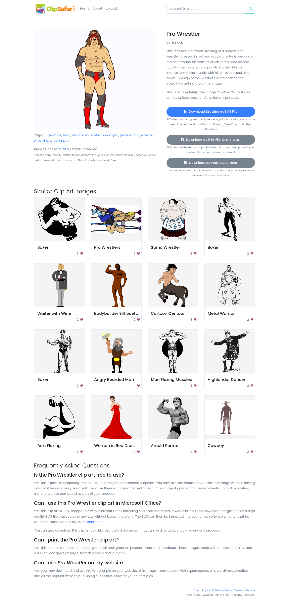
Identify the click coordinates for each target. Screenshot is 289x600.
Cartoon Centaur (168, 313)
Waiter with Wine (54, 313)
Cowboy (216, 445)
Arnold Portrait (165, 445)
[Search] (206, 9)
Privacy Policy (223, 590)
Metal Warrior (221, 313)
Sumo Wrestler (165, 247)
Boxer (42, 247)
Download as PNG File (210, 139)
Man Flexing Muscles (171, 379)
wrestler (147, 135)
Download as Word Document (210, 162)
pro (116, 135)
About (97, 8)
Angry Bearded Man (114, 379)
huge (48, 135)
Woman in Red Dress (115, 445)
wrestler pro (59, 140)
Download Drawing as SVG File (210, 111)
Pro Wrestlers (107, 247)
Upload (111, 8)
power (107, 135)
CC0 (62, 149)
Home (85, 8)
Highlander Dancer (226, 379)
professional (129, 135)
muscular (92, 135)
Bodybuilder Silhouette (116, 313)
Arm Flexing (49, 445)
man (67, 135)
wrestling (41, 140)
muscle (78, 135)
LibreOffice (94, 522)
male (57, 135)
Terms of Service (244, 590)
